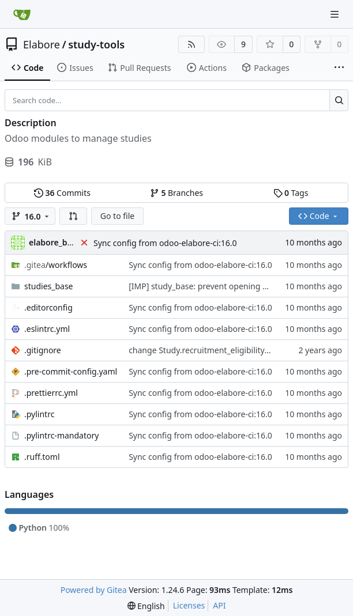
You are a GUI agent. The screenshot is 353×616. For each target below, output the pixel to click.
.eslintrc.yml (47, 328)
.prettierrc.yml (51, 392)
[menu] (146, 605)
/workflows (55, 264)
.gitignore (42, 350)
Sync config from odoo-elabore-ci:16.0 (165, 242)
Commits (62, 192)
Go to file (117, 215)
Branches (176, 192)
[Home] (22, 14)
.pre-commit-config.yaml (70, 371)
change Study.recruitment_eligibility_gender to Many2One (239, 350)
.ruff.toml (42, 456)
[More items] (339, 68)
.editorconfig (48, 307)
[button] (73, 216)
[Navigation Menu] (335, 14)
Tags (291, 192)
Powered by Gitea (94, 589)
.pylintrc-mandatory (61, 435)
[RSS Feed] (191, 44)
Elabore (41, 44)
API (219, 605)
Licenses (189, 605)
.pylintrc (39, 414)
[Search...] (338, 100)
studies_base (48, 286)
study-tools (96, 44)
